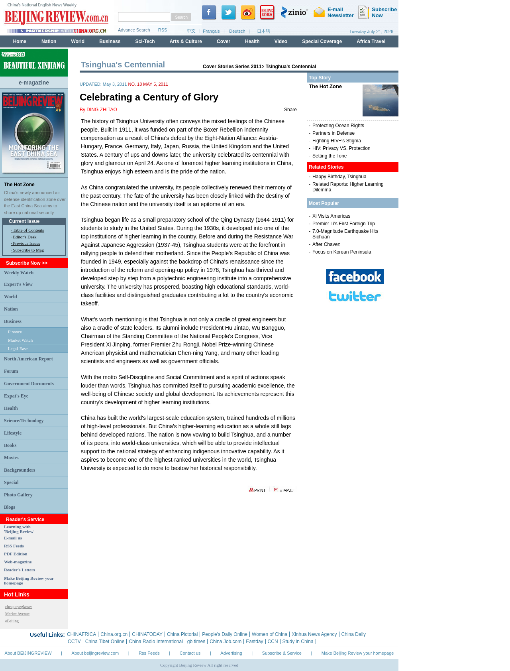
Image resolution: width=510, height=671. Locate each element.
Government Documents (29, 383)
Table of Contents (28, 230)
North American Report (28, 359)
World (10, 296)
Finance (15, 331)
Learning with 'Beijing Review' (19, 529)
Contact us (190, 653)
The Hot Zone (19, 184)
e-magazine (34, 82)
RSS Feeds (14, 545)
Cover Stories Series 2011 (232, 66)
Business (13, 321)
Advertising (231, 653)
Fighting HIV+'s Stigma (336, 141)
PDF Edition (15, 553)
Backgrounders (19, 470)
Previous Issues (26, 243)
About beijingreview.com (95, 653)
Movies (11, 457)
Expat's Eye (16, 396)
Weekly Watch (18, 272)
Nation (11, 309)
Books (10, 445)
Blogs (9, 507)
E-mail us (13, 537)
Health (11, 408)
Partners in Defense (333, 133)
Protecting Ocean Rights (338, 125)
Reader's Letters (19, 569)
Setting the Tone (329, 156)
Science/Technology (24, 420)
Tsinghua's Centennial (291, 66)
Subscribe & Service (282, 653)
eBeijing (12, 621)
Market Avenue (17, 614)
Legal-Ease (17, 348)
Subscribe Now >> (26, 263)
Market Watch (20, 340)
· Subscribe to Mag (27, 250)
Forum (11, 371)
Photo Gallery (18, 495)
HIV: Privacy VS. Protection (341, 148)
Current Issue (24, 221)
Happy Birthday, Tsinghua (339, 176)
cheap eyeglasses (18, 606)
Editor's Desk (25, 236)
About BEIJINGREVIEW (28, 653)
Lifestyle (13, 433)
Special (11, 482)
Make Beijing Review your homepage (358, 653)
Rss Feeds (149, 653)
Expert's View (18, 284)
